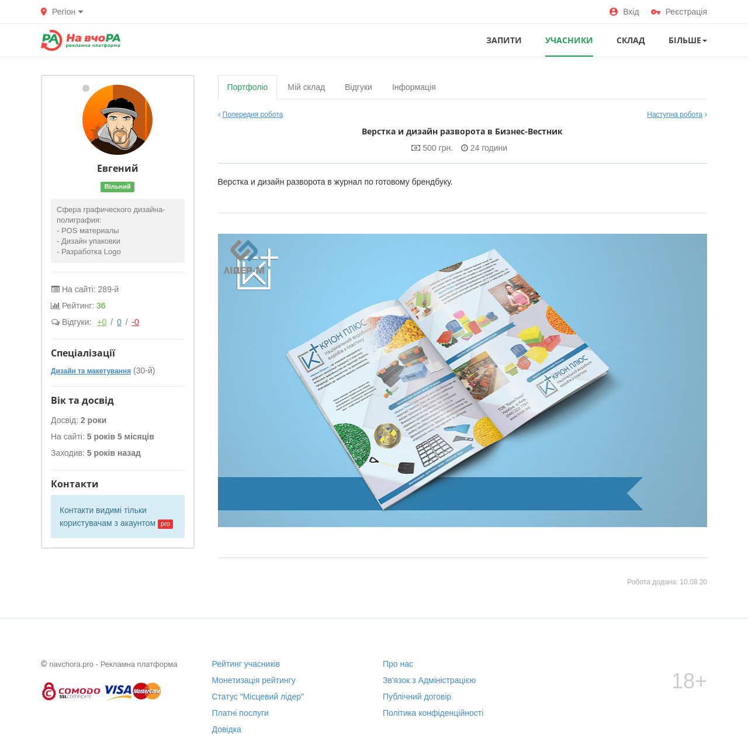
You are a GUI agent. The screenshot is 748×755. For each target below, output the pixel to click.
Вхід (624, 11)
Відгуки (358, 87)
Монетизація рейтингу (254, 680)
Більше (688, 40)
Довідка (226, 729)
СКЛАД (631, 40)
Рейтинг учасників (246, 664)
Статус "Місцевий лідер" (258, 696)
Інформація (414, 87)
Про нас (398, 664)
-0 (134, 322)
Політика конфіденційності (433, 713)
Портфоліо (247, 87)
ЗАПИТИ (504, 40)
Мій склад (306, 87)
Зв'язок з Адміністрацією (429, 680)
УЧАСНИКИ (569, 40)
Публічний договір (417, 696)
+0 (101, 322)
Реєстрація (679, 11)
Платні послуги (240, 713)
